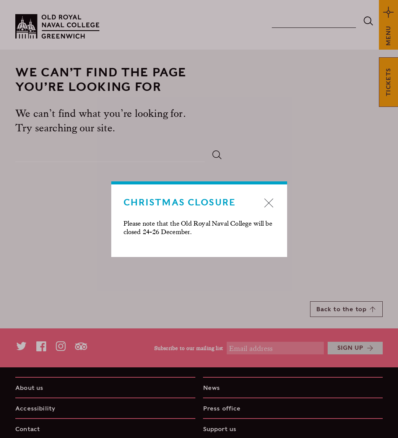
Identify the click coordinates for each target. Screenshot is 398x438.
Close (269, 203)
